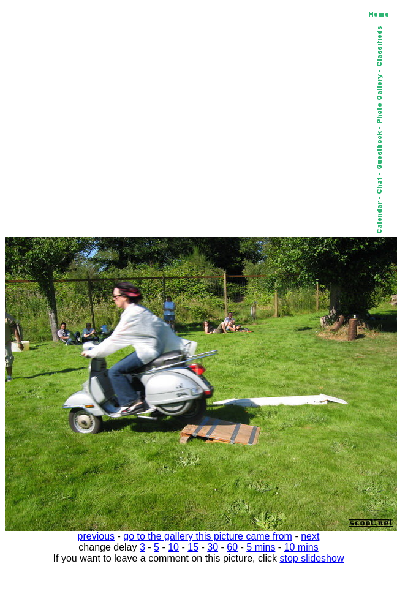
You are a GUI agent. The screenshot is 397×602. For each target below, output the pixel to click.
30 (212, 547)
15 (192, 547)
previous (96, 536)
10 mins (301, 547)
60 (232, 547)
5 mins (260, 547)
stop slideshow (312, 558)
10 (173, 547)
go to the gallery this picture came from (207, 536)
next (310, 536)
